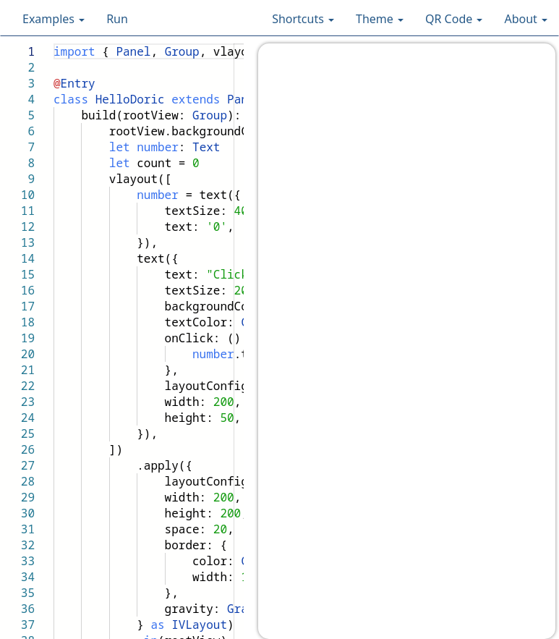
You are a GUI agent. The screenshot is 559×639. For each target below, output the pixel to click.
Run (117, 19)
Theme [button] (380, 19)
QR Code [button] (453, 19)
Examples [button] (53, 19)
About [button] (525, 19)
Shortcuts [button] (303, 19)
